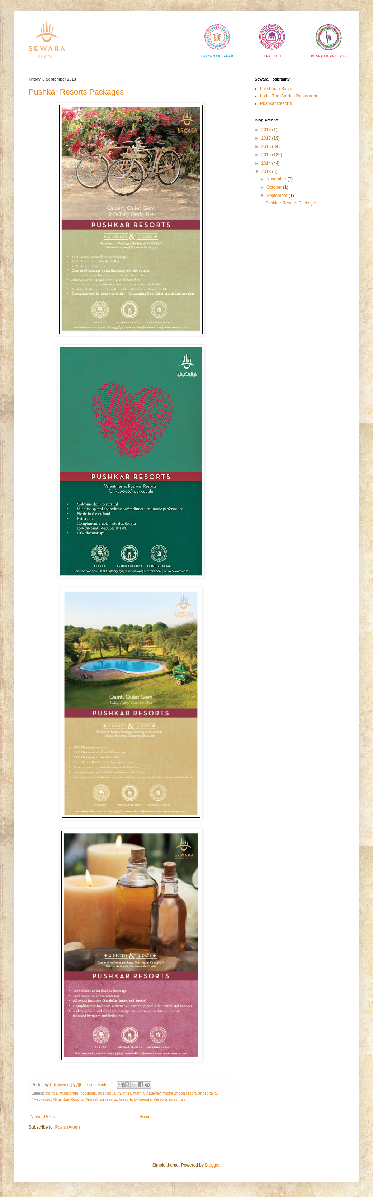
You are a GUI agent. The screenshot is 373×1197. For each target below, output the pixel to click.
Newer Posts (42, 1116)
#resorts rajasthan (169, 1099)
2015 (266, 154)
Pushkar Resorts (276, 103)
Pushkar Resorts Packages (76, 91)
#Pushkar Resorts (68, 1099)
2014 (266, 163)
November (277, 179)
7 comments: (97, 1084)
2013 (266, 171)
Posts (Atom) (67, 1127)
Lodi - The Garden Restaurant (288, 95)
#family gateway (147, 1093)
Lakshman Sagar (276, 88)
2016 (266, 146)
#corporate (69, 1093)
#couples (88, 1093)
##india (51, 1093)
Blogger (212, 1165)
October (274, 187)
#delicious (106, 1093)
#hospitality (207, 1093)
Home (145, 1116)
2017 (266, 138)
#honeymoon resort (179, 1093)
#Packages (41, 1099)
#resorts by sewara (135, 1099)
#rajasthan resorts (101, 1099)
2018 (266, 129)
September (277, 195)
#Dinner (124, 1093)
